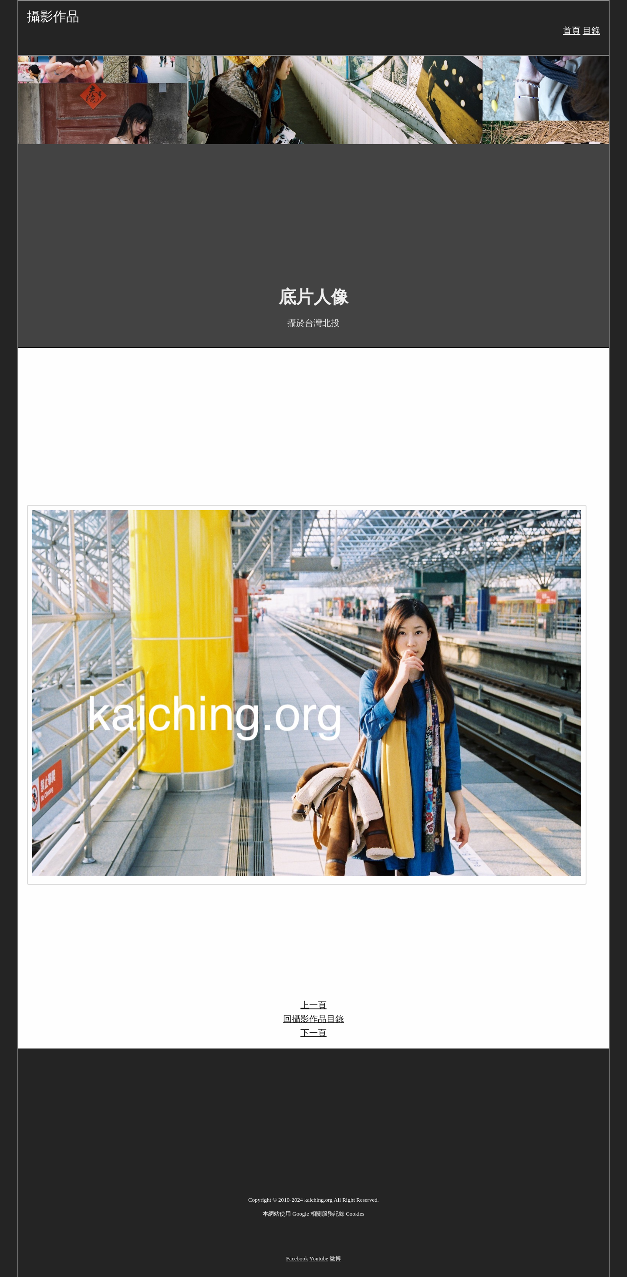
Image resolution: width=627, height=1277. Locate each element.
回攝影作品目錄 (313, 1019)
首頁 (571, 30)
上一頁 (313, 1005)
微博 (335, 1258)
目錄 (591, 30)
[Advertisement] (279, 209)
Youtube (318, 1258)
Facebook (297, 1258)
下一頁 (313, 1033)
